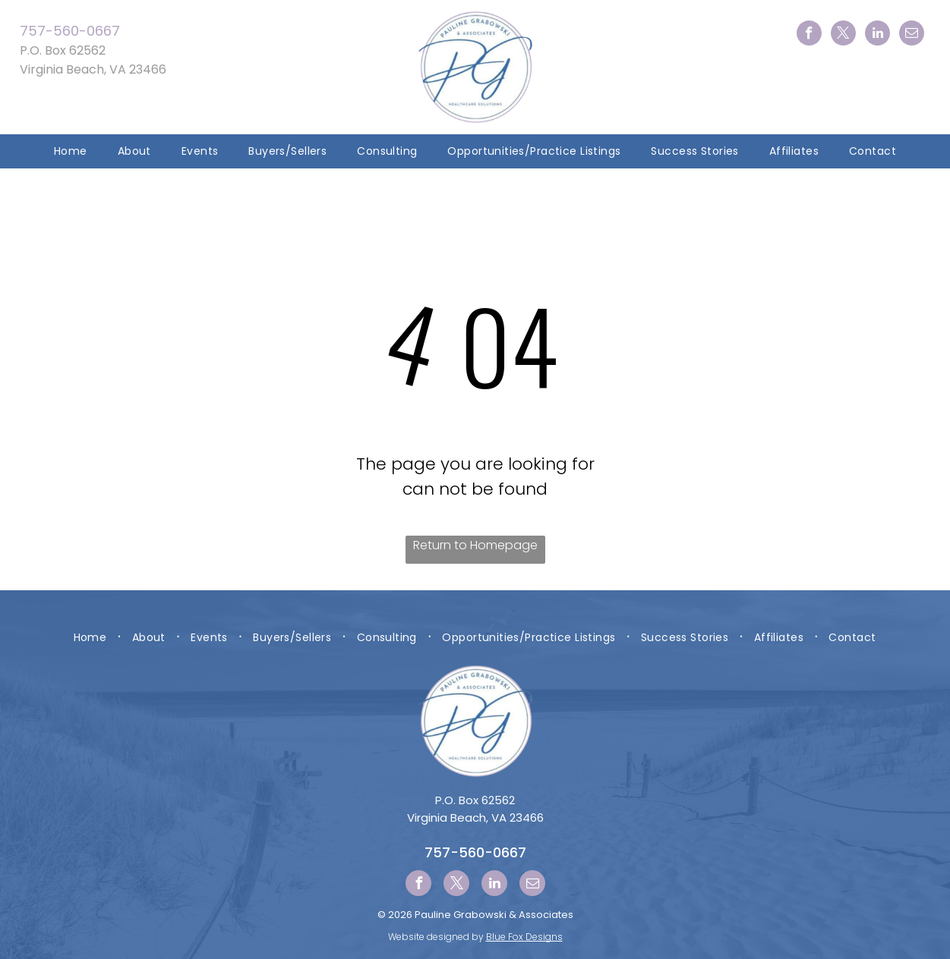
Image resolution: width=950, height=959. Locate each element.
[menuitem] (71, 151)
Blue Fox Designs (524, 936)
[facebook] (809, 34)
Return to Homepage (475, 545)
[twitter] (843, 34)
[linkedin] (877, 34)
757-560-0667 (70, 30)
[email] (911, 34)
